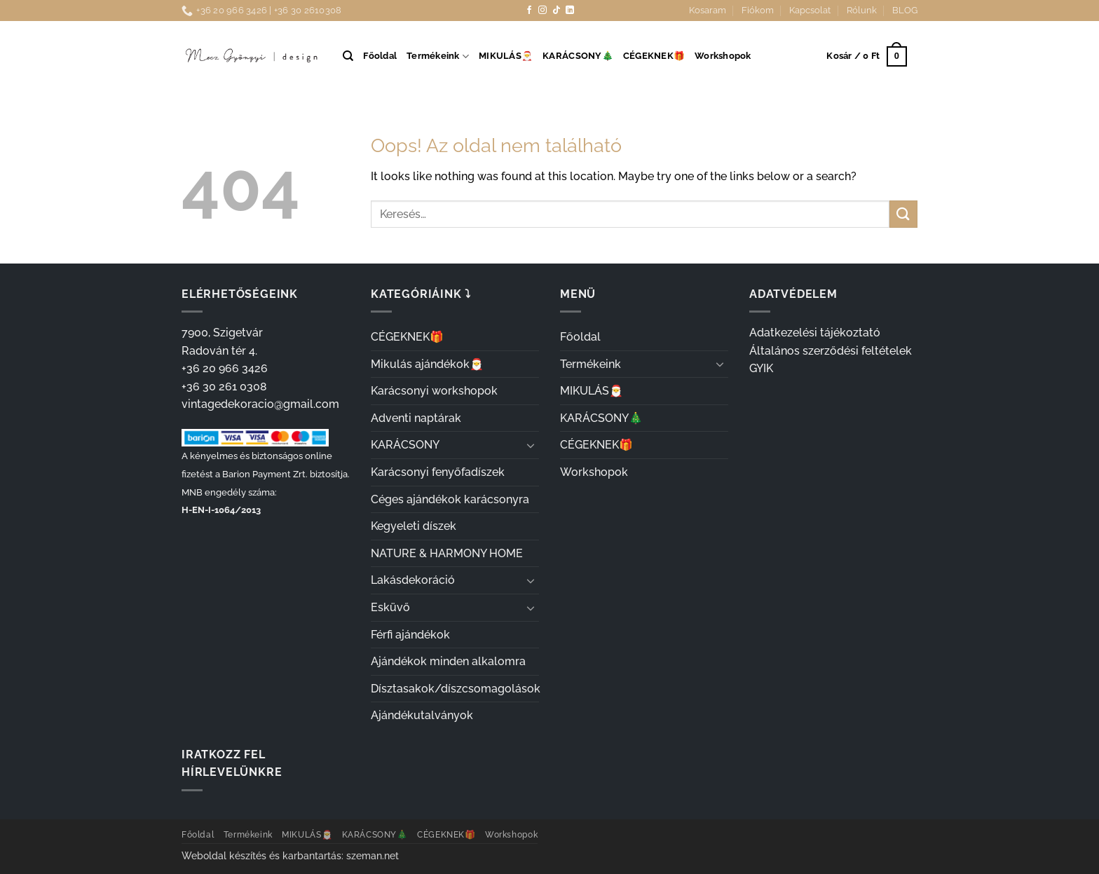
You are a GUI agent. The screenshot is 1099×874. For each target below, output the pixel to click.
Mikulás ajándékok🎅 (427, 364)
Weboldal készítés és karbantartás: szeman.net (290, 855)
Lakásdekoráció (413, 580)
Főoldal (380, 55)
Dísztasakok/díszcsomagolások (455, 688)
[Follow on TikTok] (556, 10)
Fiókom (758, 10)
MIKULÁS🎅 (506, 55)
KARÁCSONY (405, 444)
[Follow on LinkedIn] (570, 10)
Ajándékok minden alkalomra (448, 661)
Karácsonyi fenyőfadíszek (438, 472)
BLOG (904, 10)
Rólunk (862, 10)
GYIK (761, 368)
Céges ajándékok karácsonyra (450, 499)
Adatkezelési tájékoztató (814, 332)
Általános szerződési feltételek (830, 350)
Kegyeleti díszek (413, 526)
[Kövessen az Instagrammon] (542, 10)
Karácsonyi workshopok (434, 390)
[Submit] (903, 214)
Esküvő (390, 607)
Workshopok (723, 55)
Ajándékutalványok (422, 715)
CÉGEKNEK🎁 (654, 55)
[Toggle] (530, 445)
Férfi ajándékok (410, 634)
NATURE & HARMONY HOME (447, 553)
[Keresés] (348, 56)
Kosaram (707, 10)
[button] (866, 56)
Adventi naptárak (416, 418)
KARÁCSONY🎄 (577, 55)
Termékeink (438, 56)
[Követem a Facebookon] (529, 10)
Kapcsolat (810, 10)
